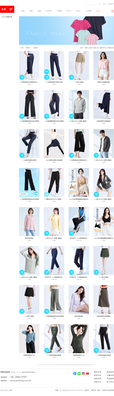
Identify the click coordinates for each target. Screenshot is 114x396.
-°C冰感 (88, 11)
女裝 (23, 11)
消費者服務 (5, 372)
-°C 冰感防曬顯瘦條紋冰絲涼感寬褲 (29, 121)
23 (69, 364)
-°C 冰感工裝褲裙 (79, 82)
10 (50, 364)
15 (57, 364)
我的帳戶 (111, 4)
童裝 (39, 11)
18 (62, 364)
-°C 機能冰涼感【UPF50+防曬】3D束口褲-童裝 (57, 199)
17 (60, 364)
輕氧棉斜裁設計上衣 (29, 355)
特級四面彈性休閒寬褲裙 (103, 121)
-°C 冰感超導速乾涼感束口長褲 (54, 82)
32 (82, 364)
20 (65, 364)
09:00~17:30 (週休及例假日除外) (23, 372)
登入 (104, 4)
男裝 (31, 11)
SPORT (49, 11)
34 (85, 364)
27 (75, 364)
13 (54, 364)
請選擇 (28, 48)
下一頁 (93, 364)
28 (76, 364)
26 (73, 364)
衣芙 (22, 48)
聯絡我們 (97, 378)
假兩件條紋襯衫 (29, 238)
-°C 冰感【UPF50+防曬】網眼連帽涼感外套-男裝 (82, 121)
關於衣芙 (97, 372)
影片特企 (110, 382)
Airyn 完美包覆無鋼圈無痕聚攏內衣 (78, 199)
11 (52, 364)
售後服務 (110, 378)
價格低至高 (110, 48)
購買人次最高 (89, 48)
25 (72, 364)
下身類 (59, 11)
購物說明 (110, 372)
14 (56, 364)
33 (84, 364)
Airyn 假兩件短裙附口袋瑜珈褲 (54, 160)
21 (66, 364)
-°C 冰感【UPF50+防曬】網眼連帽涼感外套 (56, 238)
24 (70, 364)
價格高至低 (103, 48)
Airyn (78, 11)
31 (81, 364)
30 (79, 364)
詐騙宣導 (110, 375)
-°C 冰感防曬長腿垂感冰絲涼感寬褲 (29, 199)
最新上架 (96, 48)
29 (78, 364)
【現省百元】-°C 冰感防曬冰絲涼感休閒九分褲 (82, 238)
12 (53, 364)
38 (91, 364)
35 (86, 364)
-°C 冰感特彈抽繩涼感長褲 (29, 160)
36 (88, 364)
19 (63, 364)
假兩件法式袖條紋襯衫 (103, 82)
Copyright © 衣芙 (6, 390)
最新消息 (97, 375)
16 (59, 364)
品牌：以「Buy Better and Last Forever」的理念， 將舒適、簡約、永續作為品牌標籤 (84, 390)
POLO (68, 11)
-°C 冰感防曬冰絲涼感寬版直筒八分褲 (29, 82)
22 (67, 364)
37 (89, 364)
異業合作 (97, 382)
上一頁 (40, 364)
